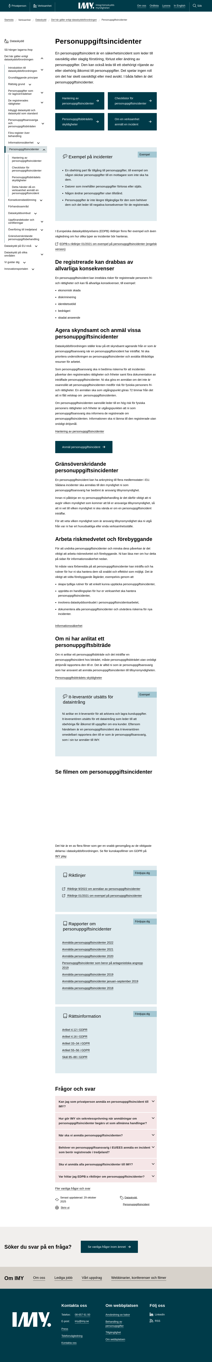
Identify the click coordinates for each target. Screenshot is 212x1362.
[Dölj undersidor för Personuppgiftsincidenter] (44, 149)
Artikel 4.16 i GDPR (74, 1036)
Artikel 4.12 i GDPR (74, 1029)
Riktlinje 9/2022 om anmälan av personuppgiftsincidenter (103, 888)
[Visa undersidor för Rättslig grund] (36, 84)
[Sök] (197, 6)
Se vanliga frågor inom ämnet (107, 1246)
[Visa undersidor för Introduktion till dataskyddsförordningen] (42, 69)
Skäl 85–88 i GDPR (74, 1057)
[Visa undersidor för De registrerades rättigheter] (42, 102)
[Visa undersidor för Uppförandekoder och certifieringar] (42, 221)
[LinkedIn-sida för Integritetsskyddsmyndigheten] (157, 1315)
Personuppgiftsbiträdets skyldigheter (78, 677)
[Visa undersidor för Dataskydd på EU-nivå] (39, 246)
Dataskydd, (131, 1197)
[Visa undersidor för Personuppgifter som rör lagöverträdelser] (42, 92)
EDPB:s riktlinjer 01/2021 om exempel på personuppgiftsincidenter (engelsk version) (106, 246)
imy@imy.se (82, 1321)
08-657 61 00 (82, 1314)
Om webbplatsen (115, 1339)
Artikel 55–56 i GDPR (76, 1050)
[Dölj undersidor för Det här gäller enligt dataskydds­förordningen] (42, 58)
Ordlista (154, 5)
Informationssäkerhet (68, 625)
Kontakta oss (69, 1342)
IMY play (60, 856)
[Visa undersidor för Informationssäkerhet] (40, 142)
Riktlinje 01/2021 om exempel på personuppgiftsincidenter (104, 895)
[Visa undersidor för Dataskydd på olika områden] (42, 254)
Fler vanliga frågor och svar (72, 1188)
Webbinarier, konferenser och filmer (138, 1278)
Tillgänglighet (113, 1332)
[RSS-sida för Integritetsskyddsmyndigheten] (155, 1321)
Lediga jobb (63, 1278)
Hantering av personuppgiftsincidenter (79, 431)
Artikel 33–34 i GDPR (76, 1043)
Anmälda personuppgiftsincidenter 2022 (87, 942)
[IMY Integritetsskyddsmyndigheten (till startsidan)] (96, 6)
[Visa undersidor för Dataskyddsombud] (38, 213)
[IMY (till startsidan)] (32, 1319)
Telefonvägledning (72, 1335)
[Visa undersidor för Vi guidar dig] (33, 262)
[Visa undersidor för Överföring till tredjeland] (42, 229)
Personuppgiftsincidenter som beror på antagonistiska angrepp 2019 (102, 965)
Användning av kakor (117, 1314)
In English (179, 5)
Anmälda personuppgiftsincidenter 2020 (87, 956)
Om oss (141, 5)
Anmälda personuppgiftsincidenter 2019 (87, 974)
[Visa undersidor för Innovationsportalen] (37, 269)
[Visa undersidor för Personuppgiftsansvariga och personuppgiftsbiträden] (43, 123)
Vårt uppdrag (92, 1278)
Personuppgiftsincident (136, 1204)
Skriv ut (65, 1207)
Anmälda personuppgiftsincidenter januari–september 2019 (100, 981)
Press (64, 1328)
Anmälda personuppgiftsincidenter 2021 (87, 949)
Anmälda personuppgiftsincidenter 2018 (87, 988)
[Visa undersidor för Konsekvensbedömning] (41, 200)
